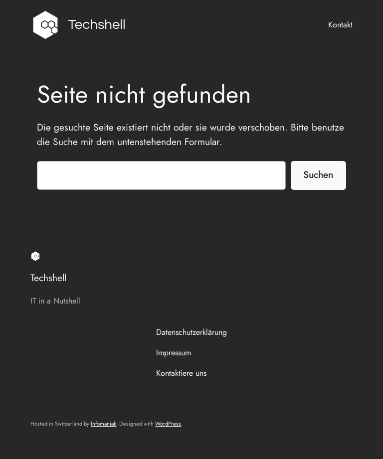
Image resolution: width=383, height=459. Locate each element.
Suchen (318, 174)
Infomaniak (103, 424)
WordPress (168, 424)
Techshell (97, 24)
